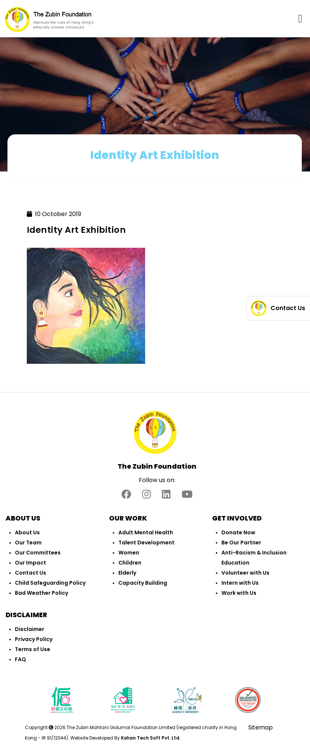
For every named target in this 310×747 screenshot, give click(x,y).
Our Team (28, 542)
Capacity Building (142, 583)
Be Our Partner (241, 542)
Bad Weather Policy (41, 593)
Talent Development (146, 542)
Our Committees (38, 552)
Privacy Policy (33, 639)
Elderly (127, 572)
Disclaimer (29, 629)
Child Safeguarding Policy (50, 583)
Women (128, 552)
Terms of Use (32, 649)
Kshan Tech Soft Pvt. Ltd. (150, 738)
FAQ (20, 659)
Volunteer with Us (245, 572)
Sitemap (260, 727)
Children (129, 562)
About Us (27, 532)
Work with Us (238, 593)
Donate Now (238, 532)
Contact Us (30, 572)
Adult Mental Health (145, 532)
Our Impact (30, 562)
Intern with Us (240, 583)
